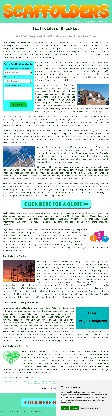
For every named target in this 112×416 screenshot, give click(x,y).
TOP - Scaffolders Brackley (18, 377)
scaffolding (51, 62)
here (47, 372)
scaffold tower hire (39, 117)
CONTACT (93, 22)
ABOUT (85, 22)
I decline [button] (74, 408)
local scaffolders (29, 196)
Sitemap (4, 395)
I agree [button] (65, 408)
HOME (70, 22)
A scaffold (81, 147)
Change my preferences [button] (89, 408)
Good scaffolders (45, 136)
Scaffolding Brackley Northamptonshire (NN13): (30, 43)
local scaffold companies (50, 106)
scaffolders (54, 262)
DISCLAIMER (103, 22)
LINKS (77, 22)
